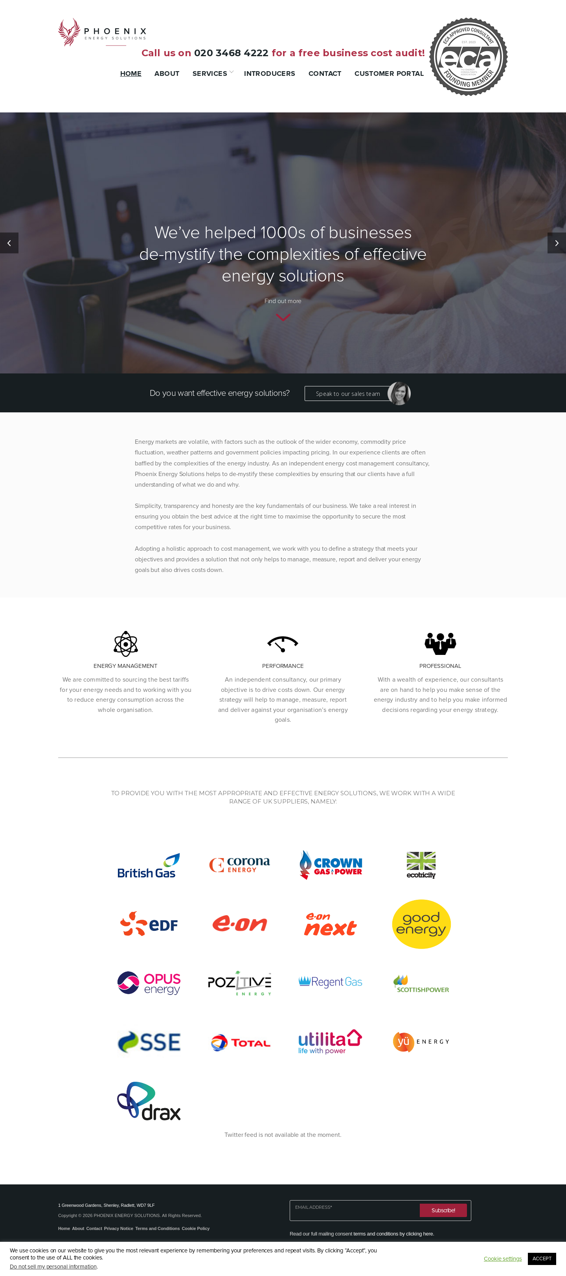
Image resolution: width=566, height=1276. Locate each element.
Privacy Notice (118, 1228)
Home (131, 73)
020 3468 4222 (231, 53)
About (166, 73)
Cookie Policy (195, 1228)
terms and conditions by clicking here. (393, 1234)
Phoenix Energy (102, 32)
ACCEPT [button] (542, 1259)
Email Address (313, 1207)
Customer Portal (389, 73)
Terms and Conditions (157, 1228)
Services (210, 73)
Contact (325, 73)
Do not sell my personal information (53, 1266)
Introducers (269, 73)
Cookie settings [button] (503, 1259)
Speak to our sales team (353, 393)
